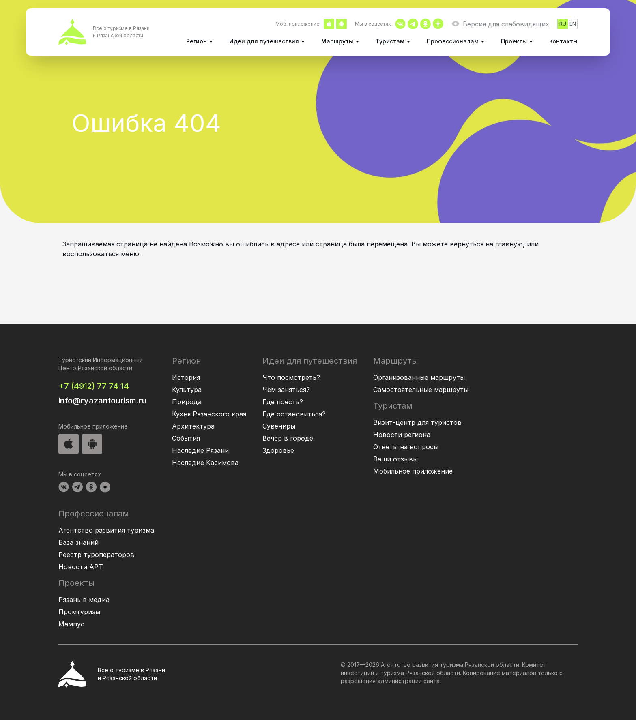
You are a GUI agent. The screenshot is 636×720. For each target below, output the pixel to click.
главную (509, 244)
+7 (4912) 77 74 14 (93, 386)
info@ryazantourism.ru (102, 400)
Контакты (563, 41)
